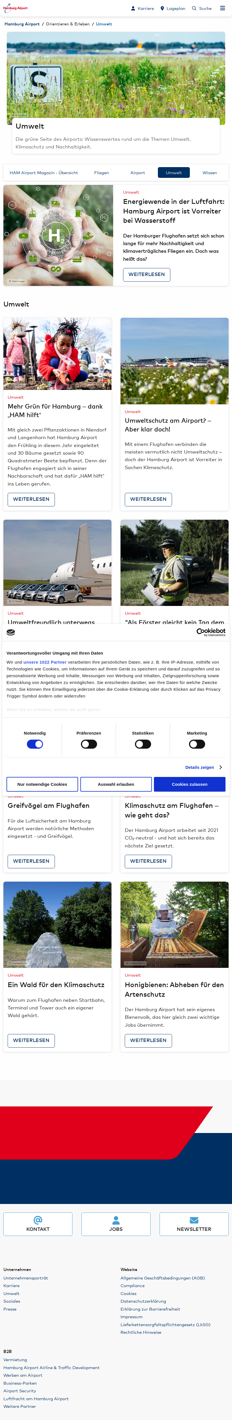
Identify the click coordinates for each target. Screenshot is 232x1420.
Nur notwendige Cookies (42, 784)
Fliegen (101, 172)
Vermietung (15, 1359)
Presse (9, 1308)
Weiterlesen (146, 274)
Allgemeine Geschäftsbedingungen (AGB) (163, 1277)
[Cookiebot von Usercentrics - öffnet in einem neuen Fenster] (200, 632)
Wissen (210, 172)
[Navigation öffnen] (223, 8)
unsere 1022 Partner (45, 661)
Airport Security (19, 1390)
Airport (137, 172)
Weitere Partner (19, 1406)
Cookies (128, 1293)
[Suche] (202, 8)
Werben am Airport (22, 1375)
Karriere (11, 1285)
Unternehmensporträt (25, 1277)
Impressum (132, 1316)
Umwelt (174, 172)
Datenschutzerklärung (143, 1301)
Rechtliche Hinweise (141, 1332)
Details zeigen (199, 767)
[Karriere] (142, 8)
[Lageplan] (173, 8)
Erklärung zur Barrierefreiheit (150, 1308)
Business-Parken (20, 1383)
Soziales (11, 1301)
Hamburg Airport (22, 24)
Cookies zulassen (190, 784)
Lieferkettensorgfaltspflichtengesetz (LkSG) (165, 1324)
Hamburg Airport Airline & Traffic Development (51, 1367)
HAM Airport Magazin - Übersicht (44, 172)
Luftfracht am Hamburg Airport (36, 1398)
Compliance (133, 1285)
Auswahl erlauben (116, 784)
